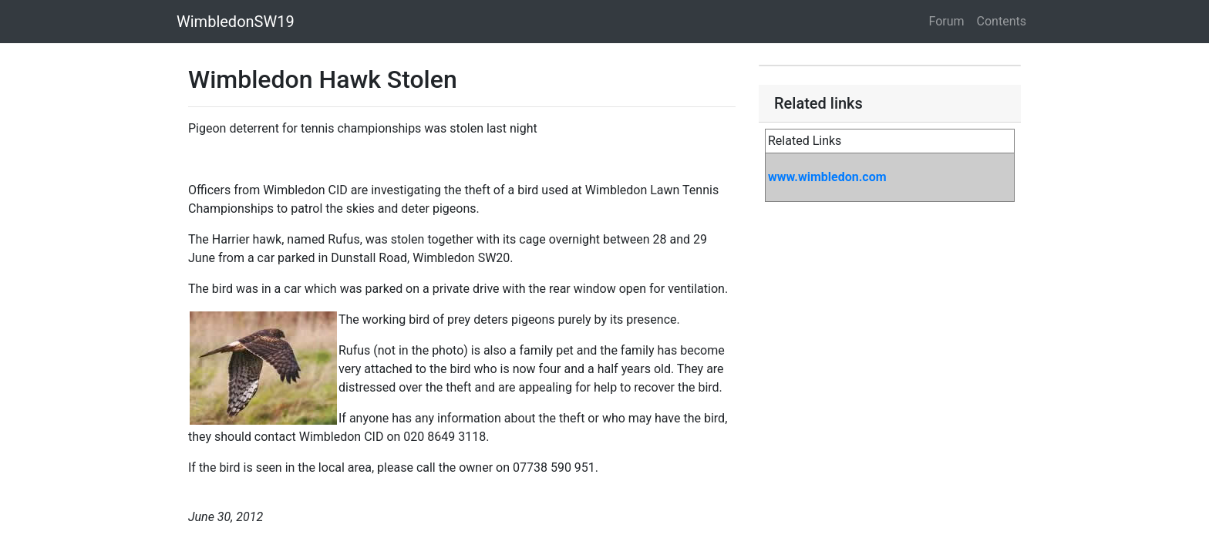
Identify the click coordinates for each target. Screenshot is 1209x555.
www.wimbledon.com (827, 177)
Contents (1001, 21)
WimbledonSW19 (236, 21)
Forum (947, 21)
